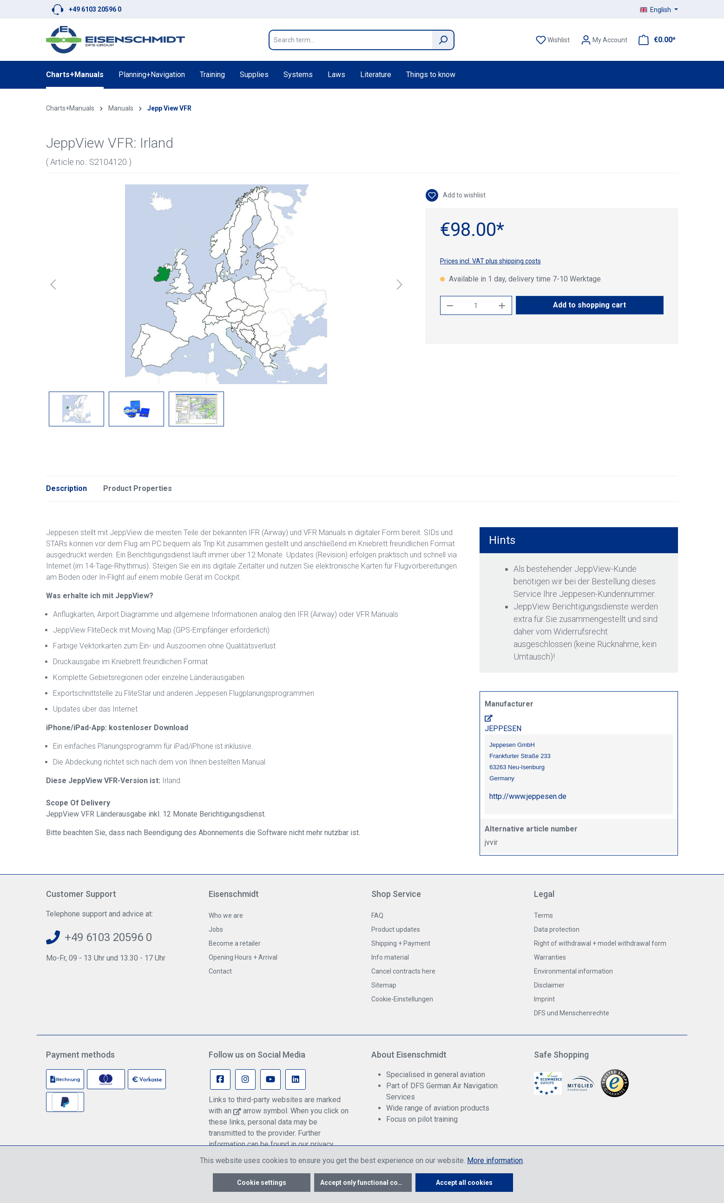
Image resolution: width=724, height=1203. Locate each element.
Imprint (544, 999)
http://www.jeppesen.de (527, 796)
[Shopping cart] (654, 40)
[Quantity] (476, 305)
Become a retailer (235, 943)
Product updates (395, 929)
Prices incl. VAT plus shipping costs (490, 261)
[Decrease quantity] (450, 305)
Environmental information (573, 971)
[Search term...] (350, 40)
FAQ (377, 915)
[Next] (400, 284)
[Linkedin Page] (295, 1079)
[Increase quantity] (502, 305)
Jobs (216, 929)
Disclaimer (549, 985)
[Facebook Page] (220, 1079)
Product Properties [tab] (137, 488)
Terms (543, 915)
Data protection (556, 929)
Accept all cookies (464, 1182)
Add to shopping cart (589, 305)
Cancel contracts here (403, 971)
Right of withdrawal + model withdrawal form (600, 943)
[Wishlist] (552, 40)
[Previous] (53, 284)
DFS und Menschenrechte (571, 1013)
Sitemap (383, 985)
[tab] (66, 489)
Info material (390, 957)
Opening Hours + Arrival (243, 957)
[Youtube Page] (270, 1079)
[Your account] (604, 40)
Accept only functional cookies (366, 1182)
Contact (220, 971)
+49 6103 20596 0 (95, 9)
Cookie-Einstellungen (402, 999)
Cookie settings (261, 1182)
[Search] (443, 40)
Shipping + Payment (400, 943)
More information (495, 1160)
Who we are (226, 915)
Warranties (550, 957)
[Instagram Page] (245, 1079)
